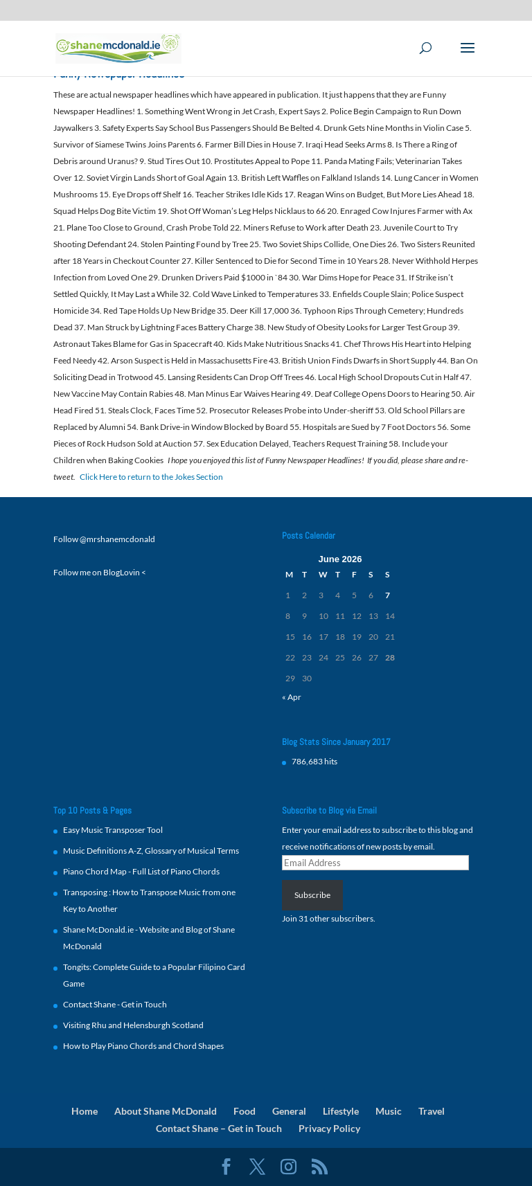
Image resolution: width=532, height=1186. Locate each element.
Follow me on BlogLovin (96, 572)
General (289, 1111)
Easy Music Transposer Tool (113, 830)
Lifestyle (341, 1111)
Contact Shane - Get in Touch (115, 1004)
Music (388, 1111)
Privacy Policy (329, 1128)
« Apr (291, 697)
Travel (431, 1111)
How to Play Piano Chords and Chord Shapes (143, 1046)
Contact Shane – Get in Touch (219, 1128)
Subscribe (312, 895)
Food (244, 1111)
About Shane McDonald (165, 1111)
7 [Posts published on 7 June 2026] (387, 595)
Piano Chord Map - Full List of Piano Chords (141, 871)
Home (84, 1111)
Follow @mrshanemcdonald (104, 539)
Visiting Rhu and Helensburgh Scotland (133, 1025)
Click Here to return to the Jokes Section (151, 476)
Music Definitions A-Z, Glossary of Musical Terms (151, 850)
